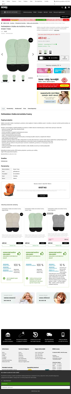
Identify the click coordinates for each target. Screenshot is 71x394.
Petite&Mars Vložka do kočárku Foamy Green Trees (34, 208)
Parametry (10, 107)
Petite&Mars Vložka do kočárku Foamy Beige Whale (11, 208)
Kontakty (46, 1)
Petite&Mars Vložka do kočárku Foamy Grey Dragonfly (57, 208)
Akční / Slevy (65, 16)
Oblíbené (21, 354)
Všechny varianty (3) (53, 65)
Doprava (14, 1)
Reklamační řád (6, 361)
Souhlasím (5, 383)
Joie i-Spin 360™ (39, 353)
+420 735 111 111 (55, 356)
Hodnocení (18, 107)
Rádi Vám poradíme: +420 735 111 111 (62, 3)
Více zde (42, 195)
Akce (3, 1)
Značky (8, 1)
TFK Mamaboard (39, 356)
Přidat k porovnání (43, 75)
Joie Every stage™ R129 (40, 358)
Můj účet (20, 353)
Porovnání (21, 356)
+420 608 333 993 (56, 358)
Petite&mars (9, 33)
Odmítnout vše (35, 391)
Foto (25, 107)
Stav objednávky (38, 1)
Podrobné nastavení (7, 387)
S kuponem (51, 238)
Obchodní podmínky (7, 359)
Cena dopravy (32, 107)
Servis (20, 1)
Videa (31, 1)
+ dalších (30, 78)
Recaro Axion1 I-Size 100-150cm (42, 183)
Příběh (34, 12)
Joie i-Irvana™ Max (39, 351)
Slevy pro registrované (59, 12)
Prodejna (25, 1)
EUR (3, 4)
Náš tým (46, 12)
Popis (3, 107)
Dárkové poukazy (27, 12)
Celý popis (56, 30)
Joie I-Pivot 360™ (39, 354)
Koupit (19, 242)
